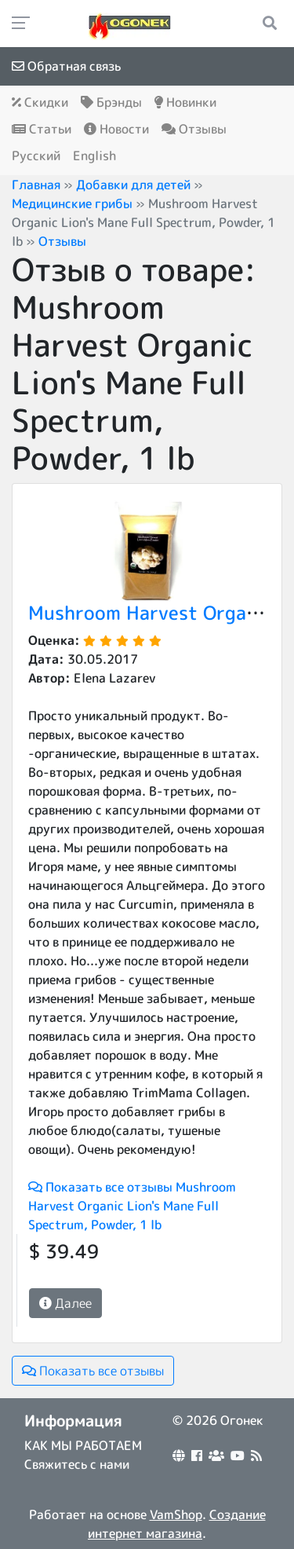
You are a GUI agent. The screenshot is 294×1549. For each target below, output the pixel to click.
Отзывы (194, 128)
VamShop (176, 1514)
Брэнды (111, 102)
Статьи (41, 128)
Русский (36, 155)
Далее (65, 1303)
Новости (116, 128)
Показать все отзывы (93, 1370)
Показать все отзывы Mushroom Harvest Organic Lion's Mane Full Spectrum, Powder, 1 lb (132, 1205)
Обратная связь (66, 66)
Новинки (185, 102)
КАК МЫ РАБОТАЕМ (83, 1445)
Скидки (40, 102)
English (94, 155)
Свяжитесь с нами (76, 1464)
